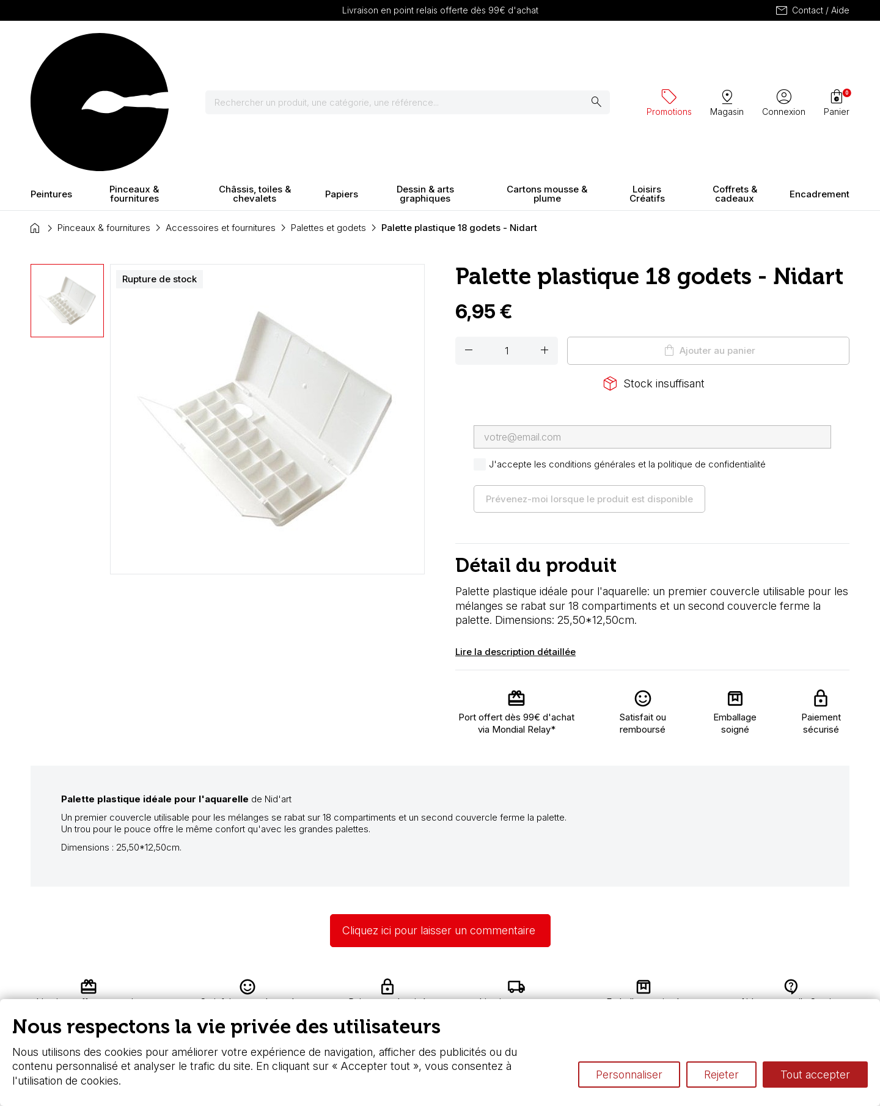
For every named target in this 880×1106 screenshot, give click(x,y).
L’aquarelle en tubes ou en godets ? (584, 988)
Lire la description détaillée (515, 544)
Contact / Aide (811, 10)
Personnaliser (629, 1074)
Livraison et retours (271, 988)
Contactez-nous (795, 988)
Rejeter (721, 1074)
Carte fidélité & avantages (401, 988)
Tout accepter (815, 1074)
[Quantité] (506, 243)
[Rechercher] (415, 49)
